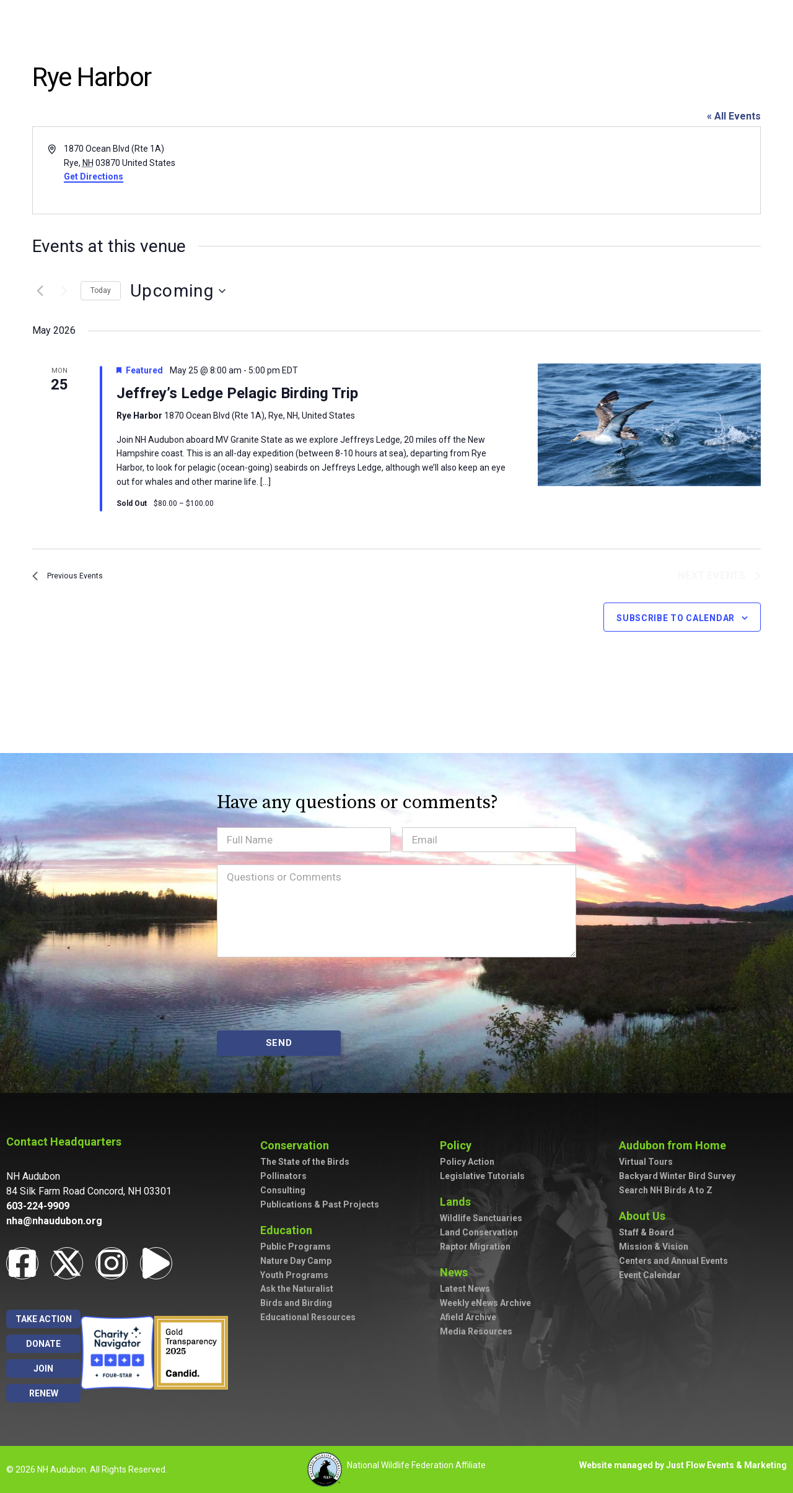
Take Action (43, 1319)
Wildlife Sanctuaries (481, 1218)
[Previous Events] (39, 291)
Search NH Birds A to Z (665, 1190)
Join (43, 1368)
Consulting (282, 1190)
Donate (43, 1344)
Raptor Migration (475, 1246)
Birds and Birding (296, 1303)
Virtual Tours (646, 1162)
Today (100, 290)
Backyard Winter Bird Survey (677, 1176)
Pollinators (283, 1176)
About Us (645, 1215)
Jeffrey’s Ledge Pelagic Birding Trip (237, 393)
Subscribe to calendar (675, 620)
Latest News (465, 1289)
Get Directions (93, 176)
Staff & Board (646, 1232)
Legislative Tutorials (482, 1176)
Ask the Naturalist (296, 1289)
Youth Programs (294, 1275)
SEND (279, 1042)
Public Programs (295, 1246)
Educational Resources (308, 1317)
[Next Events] (63, 291)
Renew (43, 1393)
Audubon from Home (675, 1145)
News (457, 1272)
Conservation (297, 1145)
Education (289, 1230)
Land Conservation (479, 1232)
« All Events (734, 116)
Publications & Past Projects (319, 1204)
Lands (458, 1201)
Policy (459, 1145)
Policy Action (467, 1162)
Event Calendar (650, 1275)
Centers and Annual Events (673, 1261)
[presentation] (311, 994)
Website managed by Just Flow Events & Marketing (683, 1465)
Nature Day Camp (295, 1261)
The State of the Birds (304, 1162)
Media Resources (476, 1331)
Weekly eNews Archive (485, 1303)
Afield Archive (468, 1317)
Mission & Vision (653, 1246)
